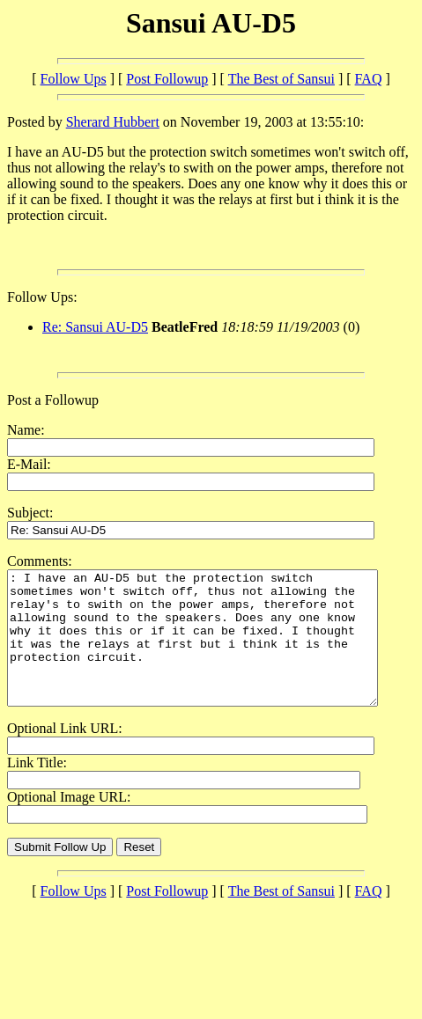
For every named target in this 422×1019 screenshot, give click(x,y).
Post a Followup (53, 399)
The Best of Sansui (281, 78)
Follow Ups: (42, 297)
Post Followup (167, 78)
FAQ (368, 78)
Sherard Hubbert (112, 121)
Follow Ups (74, 78)
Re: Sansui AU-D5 (95, 326)
